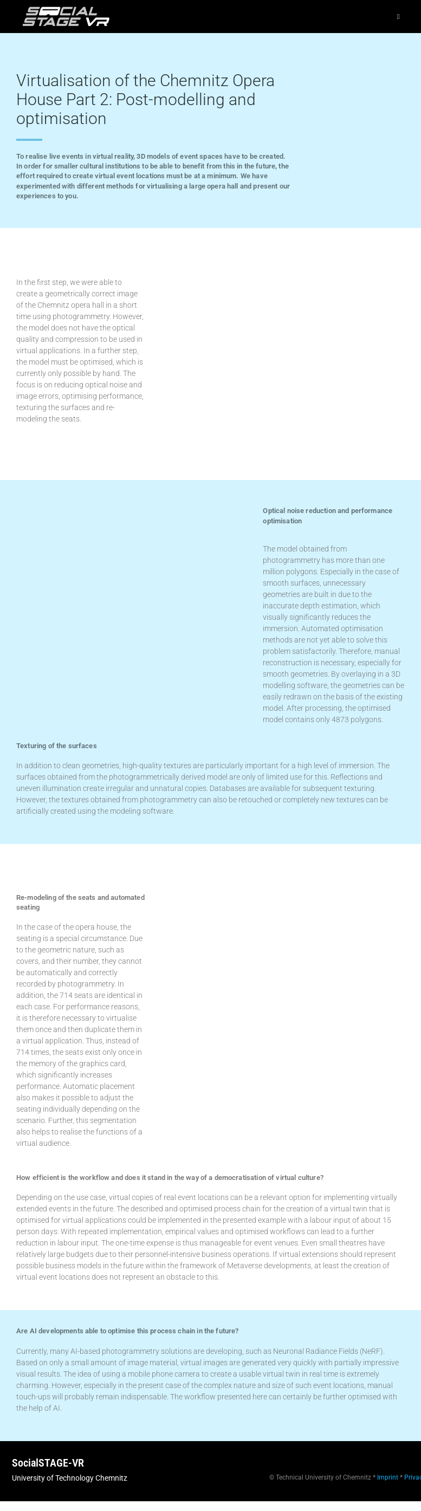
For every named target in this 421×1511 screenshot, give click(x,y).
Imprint (387, 1477)
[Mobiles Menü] (398, 16)
